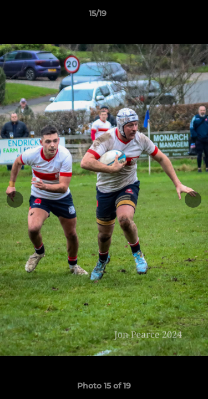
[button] (168, 16)
